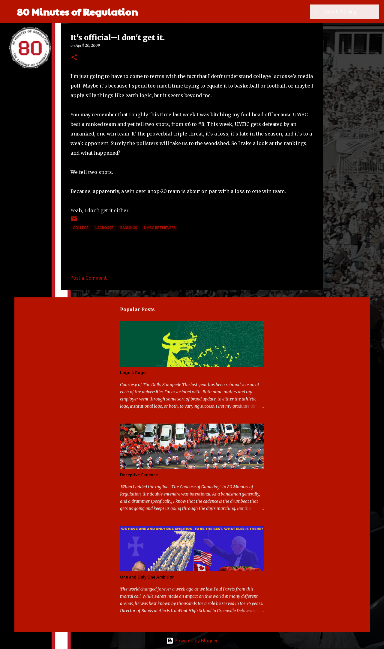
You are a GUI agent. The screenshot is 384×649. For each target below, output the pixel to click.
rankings (128, 228)
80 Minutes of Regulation (77, 11)
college (80, 228)
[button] (74, 58)
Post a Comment (88, 278)
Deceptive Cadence (139, 474)
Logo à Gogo (133, 372)
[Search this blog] (347, 11)
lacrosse (104, 228)
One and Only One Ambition (147, 577)
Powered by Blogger (192, 640)
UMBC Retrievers (160, 228)
